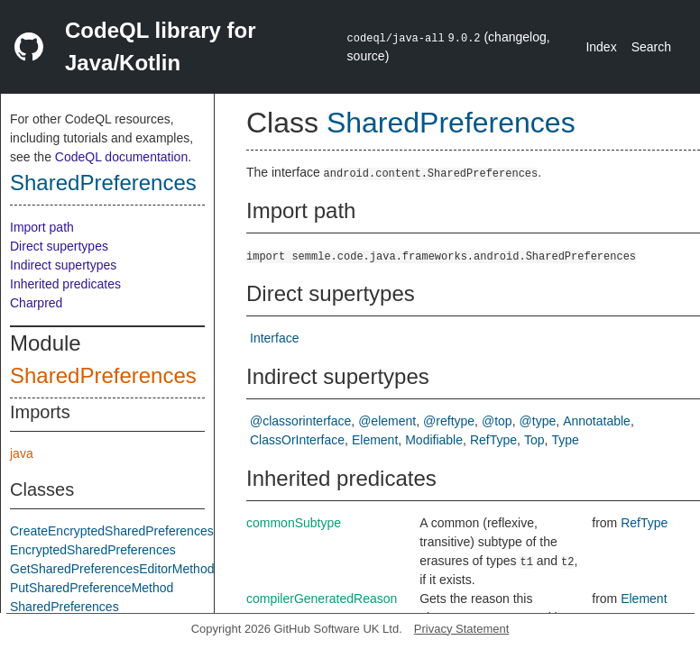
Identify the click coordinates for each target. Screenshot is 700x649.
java (21, 453)
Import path (42, 227)
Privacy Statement (462, 628)
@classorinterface (300, 421)
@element (387, 421)
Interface (274, 338)
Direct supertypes (59, 246)
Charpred (36, 303)
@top (497, 421)
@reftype (448, 421)
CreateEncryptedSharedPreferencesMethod (132, 531)
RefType (493, 440)
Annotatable (597, 421)
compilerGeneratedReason (321, 598)
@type (538, 421)
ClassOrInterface (297, 440)
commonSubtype (293, 523)
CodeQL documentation (121, 157)
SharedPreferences (103, 182)
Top (534, 440)
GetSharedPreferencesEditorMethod (112, 569)
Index (600, 47)
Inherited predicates (65, 284)
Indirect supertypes (63, 265)
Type (564, 440)
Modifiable (434, 440)
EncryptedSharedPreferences (93, 550)
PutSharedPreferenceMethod (91, 587)
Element (375, 440)
